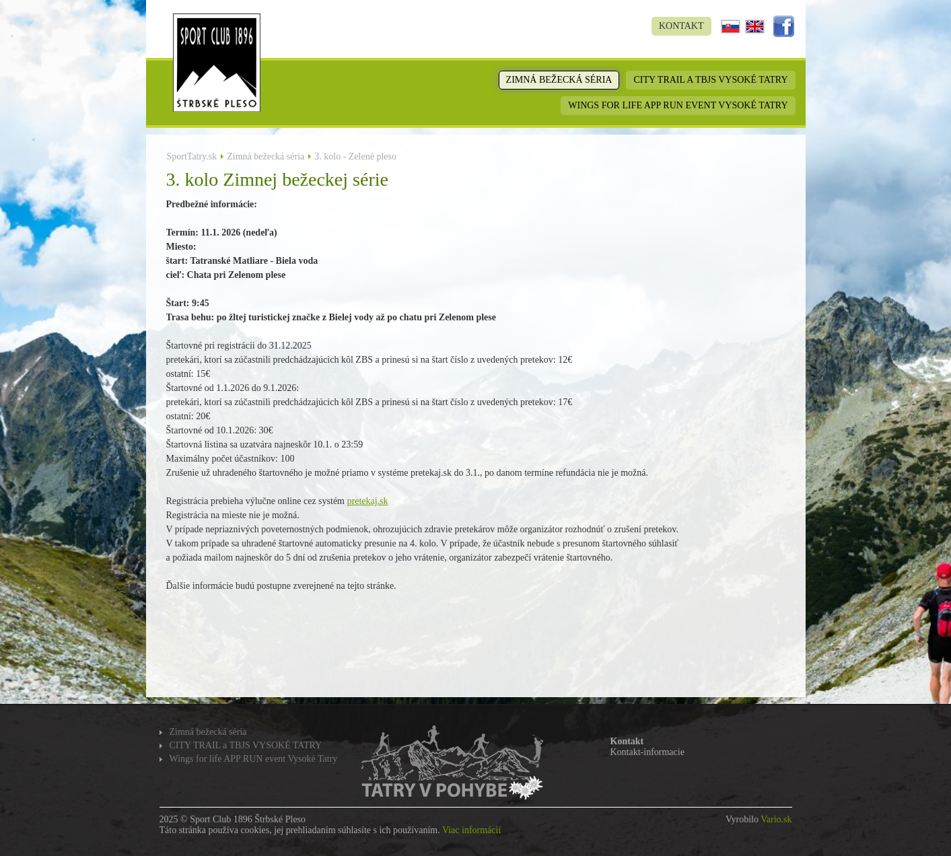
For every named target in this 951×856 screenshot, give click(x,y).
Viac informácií (471, 830)
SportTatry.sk (192, 156)
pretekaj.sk (367, 501)
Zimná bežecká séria (559, 80)
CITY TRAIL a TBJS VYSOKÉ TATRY (710, 80)
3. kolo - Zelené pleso (355, 156)
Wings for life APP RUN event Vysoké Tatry (677, 105)
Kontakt (681, 26)
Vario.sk (776, 819)
